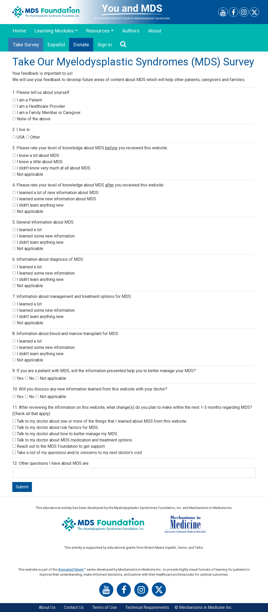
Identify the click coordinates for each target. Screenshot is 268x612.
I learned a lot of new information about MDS (55, 192)
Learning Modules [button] (54, 31)
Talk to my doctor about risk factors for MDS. (55, 427)
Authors (130, 31)
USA (19, 137)
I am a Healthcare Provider (38, 106)
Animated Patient (71, 569)
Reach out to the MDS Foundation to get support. (58, 446)
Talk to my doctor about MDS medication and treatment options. (72, 440)
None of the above (31, 118)
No (30, 378)
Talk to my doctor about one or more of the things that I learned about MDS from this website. (99, 421)
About (154, 31)
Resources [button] (98, 31)
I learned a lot (27, 229)
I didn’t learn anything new (38, 205)
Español (56, 45)
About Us (47, 607)
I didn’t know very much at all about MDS (51, 168)
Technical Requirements (147, 607)
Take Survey (26, 45)
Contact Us (74, 607)
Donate (81, 45)
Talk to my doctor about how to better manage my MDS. (65, 433)
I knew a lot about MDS (35, 155)
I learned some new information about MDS (54, 198)
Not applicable (27, 174)
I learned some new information (43, 236)
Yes (18, 378)
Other (33, 137)
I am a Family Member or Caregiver (46, 112)
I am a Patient (27, 100)
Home (19, 31)
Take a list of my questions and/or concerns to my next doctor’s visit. (77, 452)
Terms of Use (104, 607)
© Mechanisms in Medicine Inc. (203, 607)
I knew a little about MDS (37, 161)
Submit (22, 486)
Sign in (104, 45)
